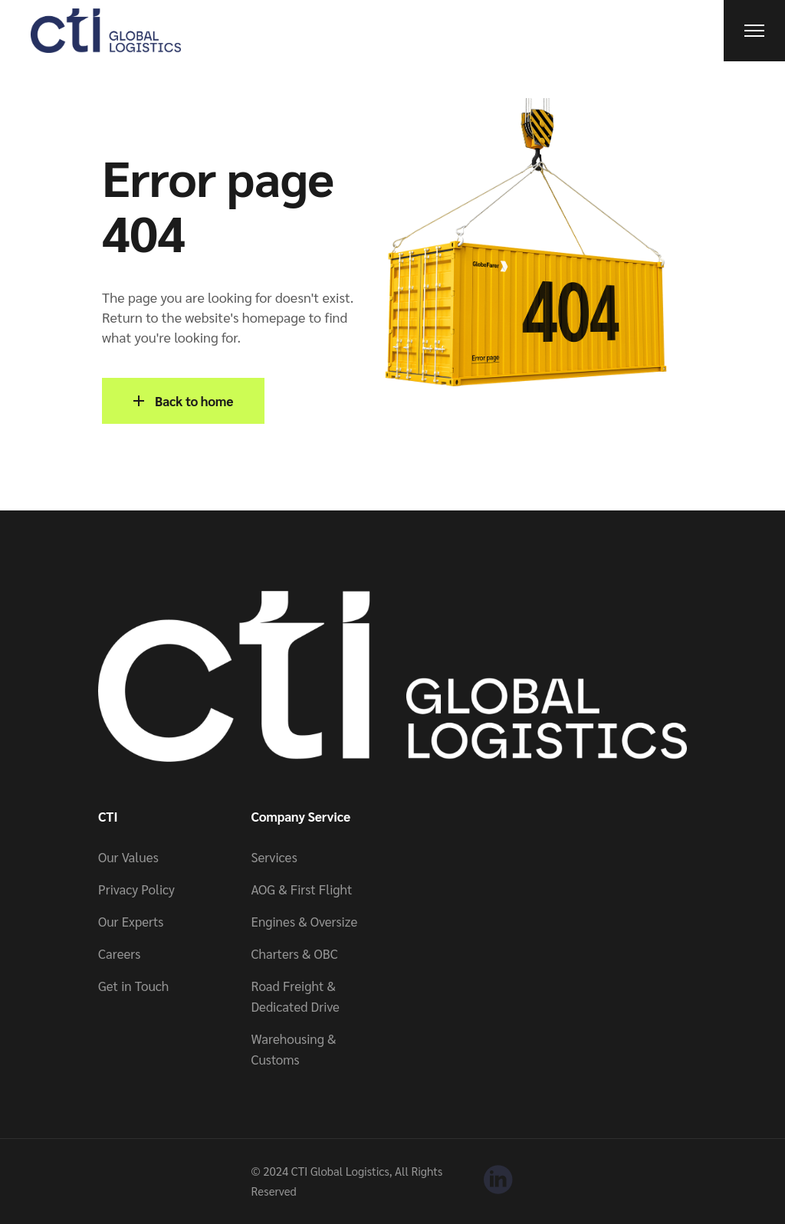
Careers (119, 953)
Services (274, 856)
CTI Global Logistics (340, 1170)
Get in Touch (133, 985)
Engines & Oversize (304, 921)
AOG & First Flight (302, 889)
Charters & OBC (294, 953)
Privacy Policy (136, 889)
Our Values (128, 856)
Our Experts (130, 921)
